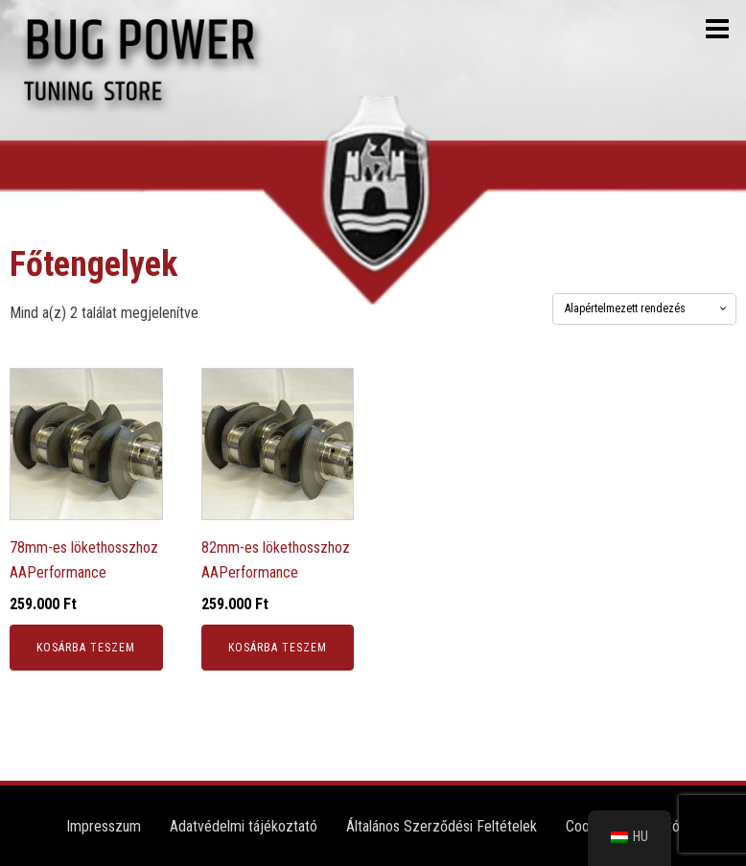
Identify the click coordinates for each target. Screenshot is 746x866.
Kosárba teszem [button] (85, 647)
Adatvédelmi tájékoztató (243, 826)
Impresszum (103, 826)
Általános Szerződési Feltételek (441, 826)
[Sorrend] (644, 308)
